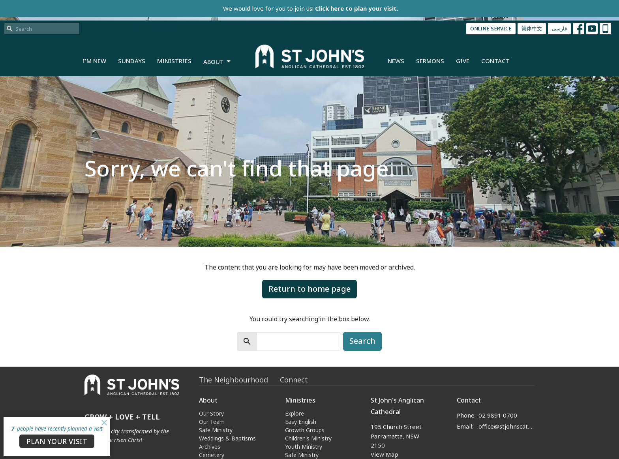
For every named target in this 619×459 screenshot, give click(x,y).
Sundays (131, 61)
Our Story (211, 413)
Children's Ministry (308, 438)
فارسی (559, 28)
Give (462, 61)
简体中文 (531, 28)
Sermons (430, 61)
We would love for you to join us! (310, 8)
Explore (294, 413)
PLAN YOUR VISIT (56, 441)
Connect (294, 379)
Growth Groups (305, 430)
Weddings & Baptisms (227, 438)
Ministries (174, 61)
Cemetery (211, 455)
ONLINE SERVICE (491, 28)
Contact (495, 61)
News (396, 61)
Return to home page (309, 288)
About (217, 62)
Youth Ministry (303, 446)
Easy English (300, 421)
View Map (384, 454)
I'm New (94, 61)
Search (362, 340)
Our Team (212, 421)
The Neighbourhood (233, 379)
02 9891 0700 (497, 415)
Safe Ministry (216, 430)
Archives (209, 446)
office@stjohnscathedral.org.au (506, 426)
